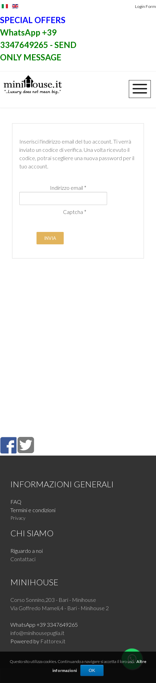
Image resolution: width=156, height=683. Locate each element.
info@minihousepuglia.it (37, 633)
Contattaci (22, 559)
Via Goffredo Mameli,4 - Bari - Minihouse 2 (59, 608)
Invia (50, 238)
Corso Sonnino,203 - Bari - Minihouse (53, 599)
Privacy (17, 518)
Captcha (74, 211)
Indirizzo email (68, 187)
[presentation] (71, 229)
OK (92, 670)
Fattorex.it (52, 641)
